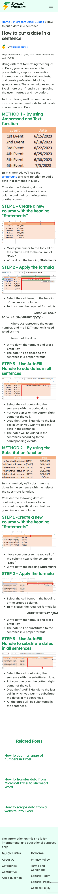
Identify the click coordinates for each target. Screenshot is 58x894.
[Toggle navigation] (51, 6)
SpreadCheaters (19, 46)
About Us (8, 859)
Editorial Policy (41, 881)
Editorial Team (40, 875)
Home (6, 21)
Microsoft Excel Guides (28, 21)
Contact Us (9, 871)
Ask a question (12, 877)
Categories (9, 865)
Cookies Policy (40, 887)
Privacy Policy (40, 859)
